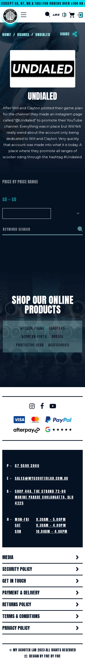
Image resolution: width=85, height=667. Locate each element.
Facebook (42, 406)
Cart (72, 15)
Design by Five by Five (42, 656)
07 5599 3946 (27, 465)
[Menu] (23, 15)
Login (80, 15)
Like (56, 15)
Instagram (32, 406)
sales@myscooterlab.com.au (41, 478)
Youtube (53, 406)
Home (10, 16)
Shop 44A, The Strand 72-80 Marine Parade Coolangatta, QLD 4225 (44, 497)
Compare (64, 15)
